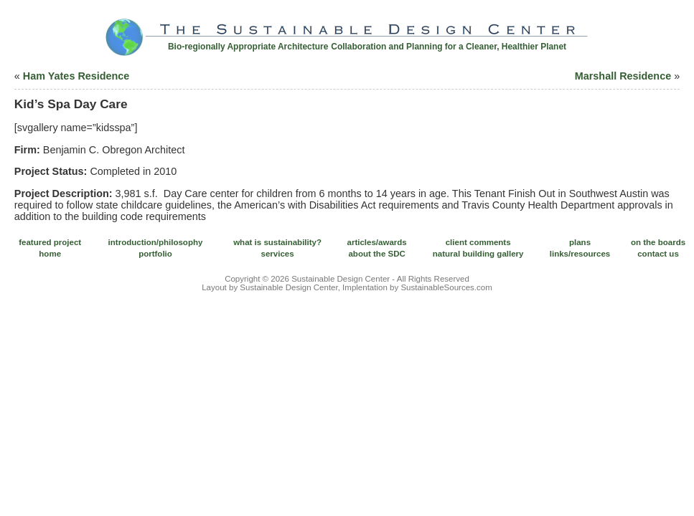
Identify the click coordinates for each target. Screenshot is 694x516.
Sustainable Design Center (340, 278)
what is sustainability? (277, 242)
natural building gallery (478, 253)
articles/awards (377, 242)
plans (580, 242)
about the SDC (376, 253)
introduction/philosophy (155, 242)
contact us (658, 253)
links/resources (580, 253)
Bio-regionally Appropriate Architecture (248, 47)
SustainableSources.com (446, 287)
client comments (478, 242)
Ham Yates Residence (76, 76)
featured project (50, 242)
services (277, 253)
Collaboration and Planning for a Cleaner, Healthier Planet (448, 47)
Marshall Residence (623, 76)
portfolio (155, 253)
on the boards (658, 242)
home (50, 253)
